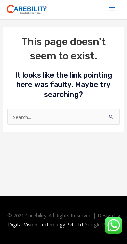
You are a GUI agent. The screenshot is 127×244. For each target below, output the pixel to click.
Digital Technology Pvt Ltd (45, 224)
